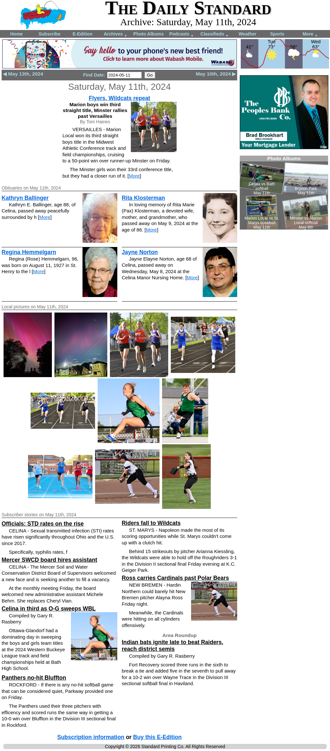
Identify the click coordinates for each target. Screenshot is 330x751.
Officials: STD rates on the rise (43, 523)
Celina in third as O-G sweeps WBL (49, 608)
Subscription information (90, 737)
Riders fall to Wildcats (151, 523)
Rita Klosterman (143, 198)
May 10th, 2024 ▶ (216, 74)
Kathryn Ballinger (25, 198)
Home (16, 33)
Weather (247, 33)
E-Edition (82, 33)
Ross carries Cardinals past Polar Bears (175, 578)
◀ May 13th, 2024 (23, 74)
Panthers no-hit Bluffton (34, 677)
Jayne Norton (140, 252)
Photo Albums (148, 33)
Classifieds (214, 34)
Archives (115, 34)
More (310, 34)
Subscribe (50, 33)
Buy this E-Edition (157, 737)
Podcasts (181, 34)
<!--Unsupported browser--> (284, 193)
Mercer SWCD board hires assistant (49, 560)
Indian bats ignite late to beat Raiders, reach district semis (172, 645)
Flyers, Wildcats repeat (119, 98)
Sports (277, 33)
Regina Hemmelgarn (29, 252)
